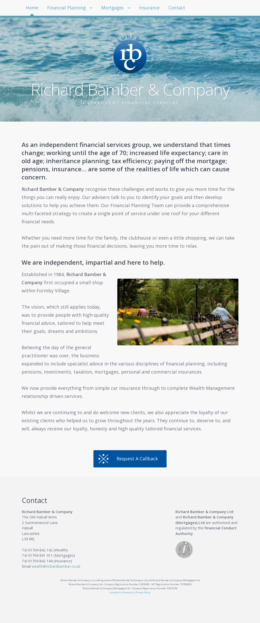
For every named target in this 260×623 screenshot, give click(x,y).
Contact (182, 8)
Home (32, 8)
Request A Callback (137, 459)
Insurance (154, 8)
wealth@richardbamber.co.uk (56, 566)
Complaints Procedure (121, 592)
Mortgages (116, 8)
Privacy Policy (143, 592)
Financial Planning (68, 8)
